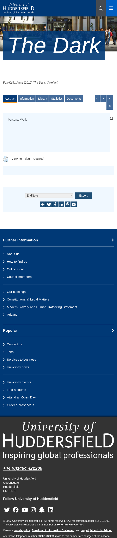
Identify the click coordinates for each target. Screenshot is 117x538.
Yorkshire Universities (70, 524)
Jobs (10, 352)
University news (18, 367)
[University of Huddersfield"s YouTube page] (24, 510)
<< (109, 106)
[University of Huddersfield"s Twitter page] (7, 510)
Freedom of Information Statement (53, 530)
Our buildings (16, 291)
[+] (111, 118)
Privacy (12, 314)
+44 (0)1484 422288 (22, 468)
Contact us (14, 344)
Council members (19, 276)
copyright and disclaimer (96, 530)
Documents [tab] (74, 98)
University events (19, 382)
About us (13, 254)
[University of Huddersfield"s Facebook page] (16, 510)
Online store (15, 269)
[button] (101, 8)
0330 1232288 (46, 536)
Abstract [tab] (10, 98)
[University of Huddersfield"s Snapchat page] (42, 510)
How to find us (17, 261)
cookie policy (22, 530)
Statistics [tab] (57, 98)
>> (109, 98)
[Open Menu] (111, 8)
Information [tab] (26, 98)
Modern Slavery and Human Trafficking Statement (42, 307)
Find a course (16, 389)
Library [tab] (42, 98)
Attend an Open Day (21, 397)
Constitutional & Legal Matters (28, 299)
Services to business (21, 359)
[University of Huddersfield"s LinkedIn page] (50, 510)
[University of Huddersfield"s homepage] (58, 441)
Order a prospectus (20, 405)
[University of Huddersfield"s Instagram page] (33, 510)
